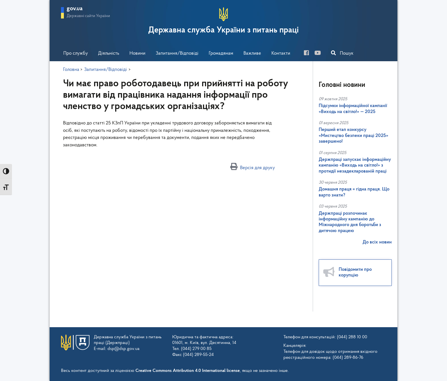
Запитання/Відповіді (177, 53)
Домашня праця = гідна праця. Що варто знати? (354, 192)
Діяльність (108, 53)
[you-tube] (319, 53)
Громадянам (221, 53)
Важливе (252, 53)
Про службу (75, 53)
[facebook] (308, 53)
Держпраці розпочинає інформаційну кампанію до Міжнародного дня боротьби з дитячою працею (350, 222)
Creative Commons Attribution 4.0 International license (187, 370)
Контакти (280, 53)
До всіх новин (377, 242)
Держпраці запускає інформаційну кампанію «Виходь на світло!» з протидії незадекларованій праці (355, 165)
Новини (137, 53)
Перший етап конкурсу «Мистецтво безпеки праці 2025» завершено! (353, 135)
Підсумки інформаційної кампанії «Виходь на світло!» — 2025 (353, 108)
